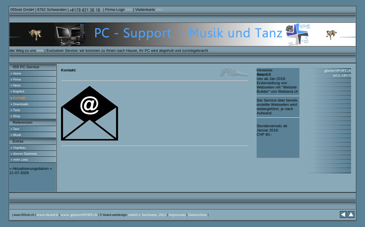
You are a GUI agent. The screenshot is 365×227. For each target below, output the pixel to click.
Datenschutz (197, 214)
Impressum (177, 214)
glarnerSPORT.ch (338, 70)
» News (16, 85)
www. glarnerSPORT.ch (79, 214)
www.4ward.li (47, 214)
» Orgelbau (18, 147)
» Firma (16, 79)
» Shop (15, 116)
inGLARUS (342, 75)
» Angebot (17, 91)
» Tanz (15, 129)
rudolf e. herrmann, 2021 (147, 214)
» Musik (16, 135)
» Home (16, 73)
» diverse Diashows (24, 153)
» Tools (15, 110)
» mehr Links (19, 159)
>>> (129, 9)
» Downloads (19, 104)
